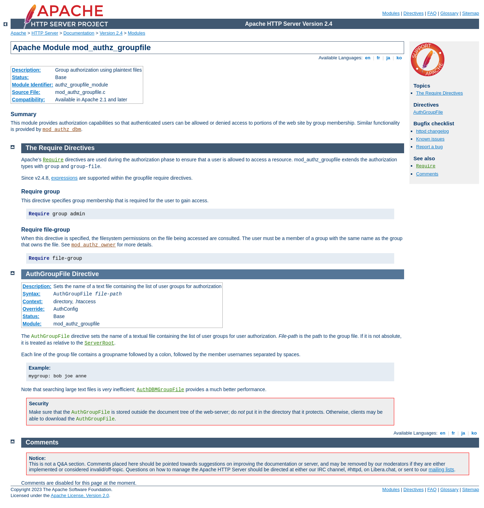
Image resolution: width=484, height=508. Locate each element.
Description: (26, 70)
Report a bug (429, 146)
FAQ (432, 13)
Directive (85, 273)
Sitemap (470, 13)
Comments (427, 174)
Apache (18, 33)
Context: (33, 301)
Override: (34, 309)
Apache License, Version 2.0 (80, 495)
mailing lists (441, 469)
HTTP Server (44, 33)
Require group (40, 192)
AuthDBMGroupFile (160, 390)
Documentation (78, 33)
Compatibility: (28, 99)
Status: (20, 77)
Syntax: (32, 294)
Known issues (430, 139)
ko (399, 57)
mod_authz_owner (93, 245)
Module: (32, 324)
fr (378, 57)
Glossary (449, 13)
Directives (413, 13)
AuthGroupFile (428, 112)
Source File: (26, 92)
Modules (391, 13)
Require (426, 166)
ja (388, 57)
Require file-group (45, 230)
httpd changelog (432, 131)
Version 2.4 (111, 33)
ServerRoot (99, 343)
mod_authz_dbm (61, 129)
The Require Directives (439, 93)
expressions (64, 178)
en (368, 57)
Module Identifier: (32, 85)
